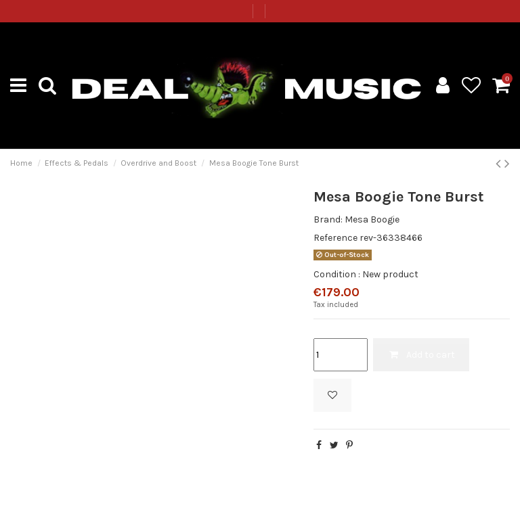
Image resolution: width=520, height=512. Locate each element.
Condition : (336, 274)
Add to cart (421, 354)
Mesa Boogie (372, 219)
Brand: (328, 219)
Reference (335, 237)
